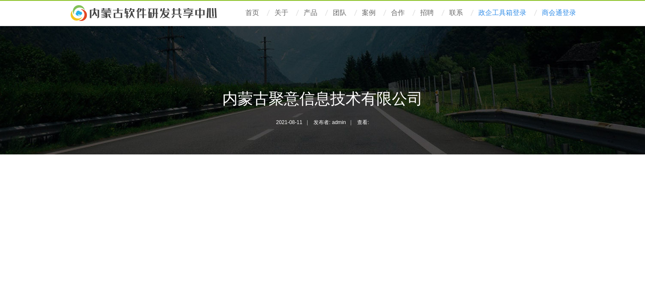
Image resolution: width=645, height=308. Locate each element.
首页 (252, 12)
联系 (456, 12)
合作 (398, 12)
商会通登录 (559, 12)
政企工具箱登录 (502, 12)
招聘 (427, 12)
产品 (310, 12)
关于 (281, 12)
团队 (339, 12)
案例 (369, 12)
